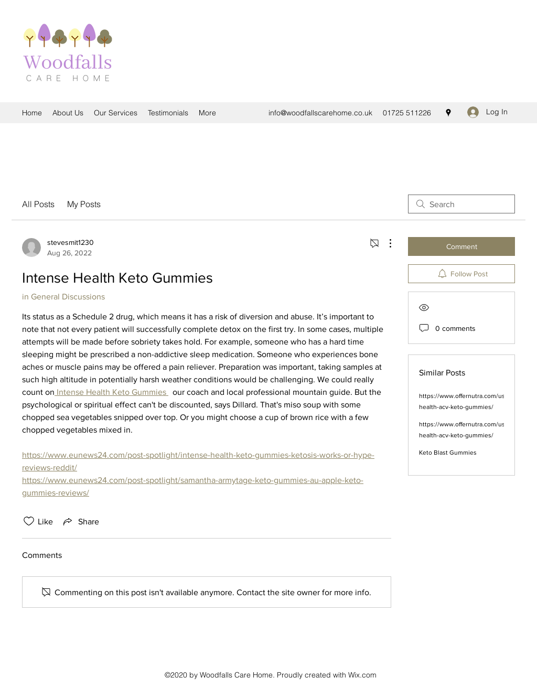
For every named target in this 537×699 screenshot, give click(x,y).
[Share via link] (80, 521)
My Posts (84, 204)
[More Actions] (385, 243)
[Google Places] (448, 112)
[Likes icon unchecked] (29, 521)
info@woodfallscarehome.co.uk (320, 112)
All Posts (38, 204)
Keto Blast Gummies (448, 452)
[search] (461, 204)
